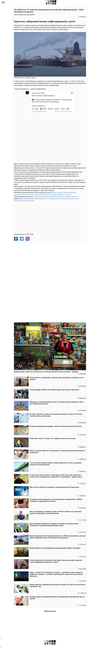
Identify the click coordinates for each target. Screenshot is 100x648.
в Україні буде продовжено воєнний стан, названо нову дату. (55, 196)
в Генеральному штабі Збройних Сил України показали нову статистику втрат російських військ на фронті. (46, 199)
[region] (50, 217)
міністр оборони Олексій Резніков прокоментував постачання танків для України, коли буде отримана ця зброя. (45, 193)
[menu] (3, 2)
